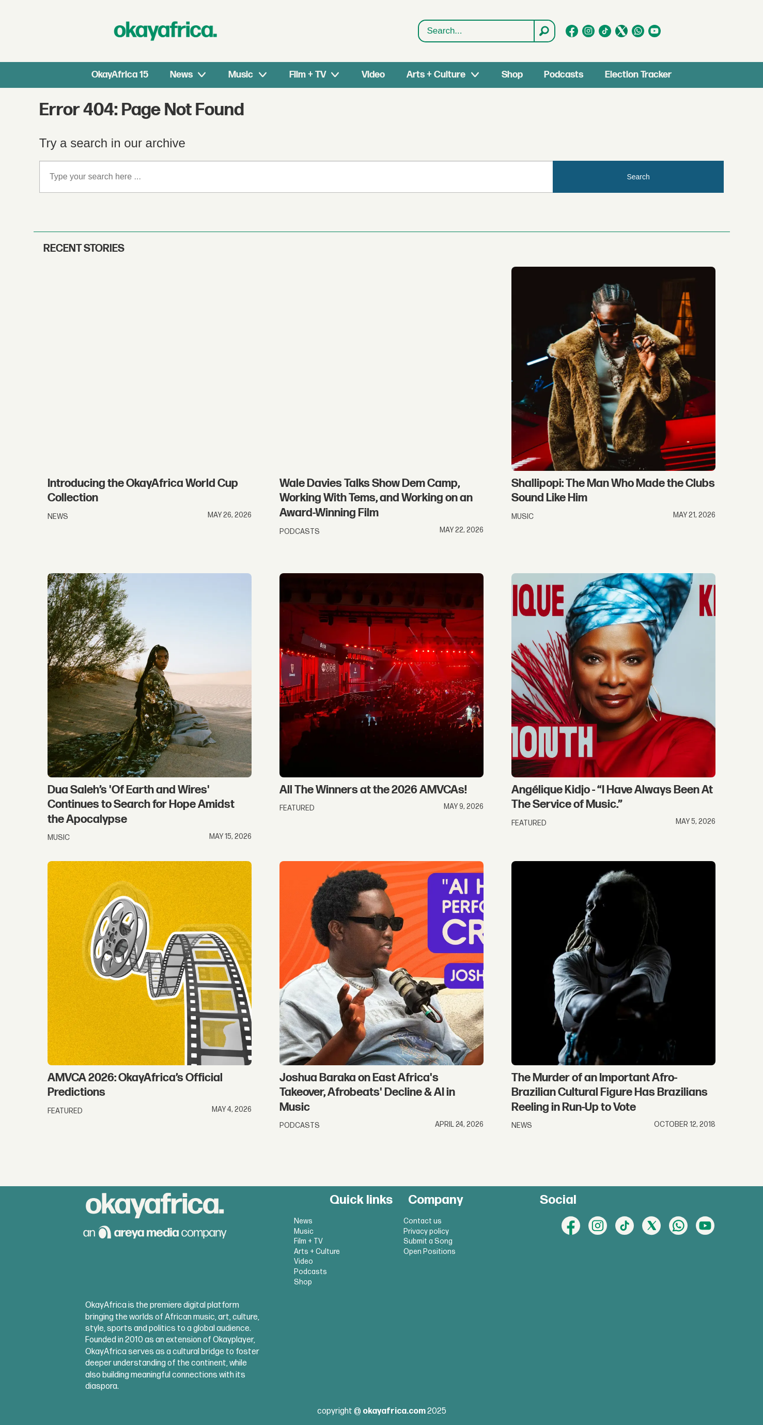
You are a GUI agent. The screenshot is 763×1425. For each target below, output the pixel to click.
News (181, 74)
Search (418, 31)
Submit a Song (428, 1241)
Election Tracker (638, 74)
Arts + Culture (436, 74)
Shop (512, 74)
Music (240, 74)
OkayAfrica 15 (119, 74)
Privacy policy (426, 1231)
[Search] (544, 31)
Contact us (422, 1221)
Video (373, 74)
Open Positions (429, 1251)
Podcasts (563, 74)
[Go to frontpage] (166, 31)
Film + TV (307, 74)
